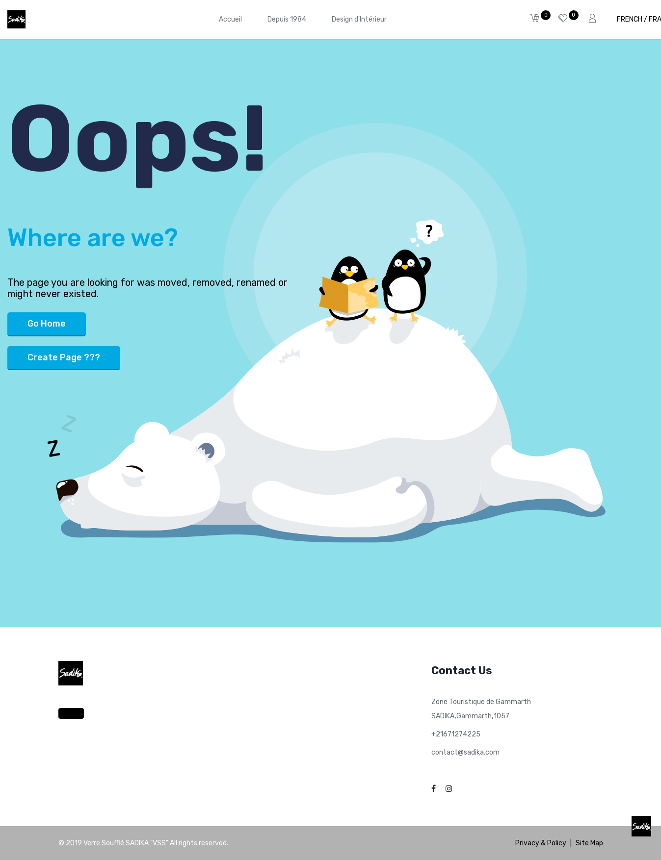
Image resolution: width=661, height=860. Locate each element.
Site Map (589, 843)
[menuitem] (230, 19)
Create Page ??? (63, 357)
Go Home (46, 323)
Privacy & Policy (540, 843)
